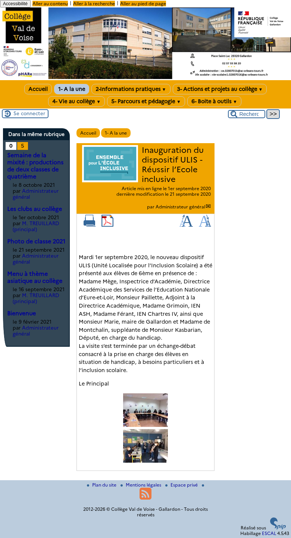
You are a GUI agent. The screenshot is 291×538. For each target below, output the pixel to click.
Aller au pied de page (143, 3)
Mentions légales (141, 485)
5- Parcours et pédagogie (146, 101)
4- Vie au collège (76, 101)
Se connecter (29, 113)
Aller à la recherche (94, 3)
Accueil (38, 89)
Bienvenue (21, 313)
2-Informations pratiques (131, 89)
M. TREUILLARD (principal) (36, 226)
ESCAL (269, 533)
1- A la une (71, 89)
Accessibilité (15, 3)
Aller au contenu (50, 3)
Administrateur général (180, 207)
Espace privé (182, 485)
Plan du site (102, 485)
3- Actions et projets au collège (220, 89)
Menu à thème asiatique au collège (34, 277)
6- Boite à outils (214, 101)
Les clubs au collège (34, 209)
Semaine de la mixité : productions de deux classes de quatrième (35, 166)
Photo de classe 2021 (36, 241)
